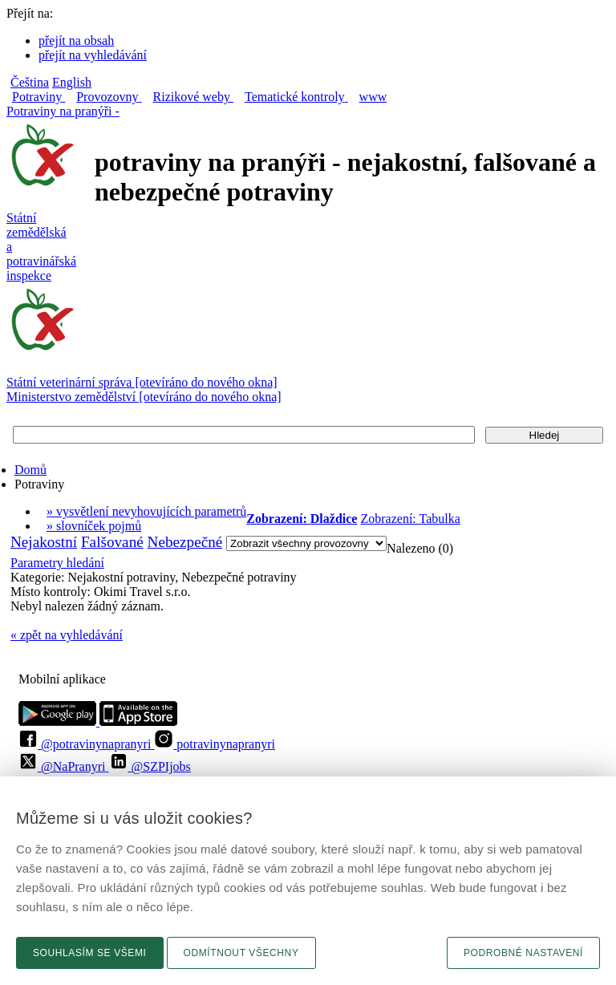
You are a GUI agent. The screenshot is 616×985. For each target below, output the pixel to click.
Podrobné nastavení (523, 953)
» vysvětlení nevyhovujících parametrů (146, 511)
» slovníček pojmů (94, 526)
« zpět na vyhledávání (66, 635)
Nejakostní (43, 541)
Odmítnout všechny (241, 953)
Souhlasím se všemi (90, 953)
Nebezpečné (185, 541)
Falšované (112, 541)
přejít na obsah (76, 40)
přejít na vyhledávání (92, 55)
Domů (30, 469)
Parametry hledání (57, 563)
